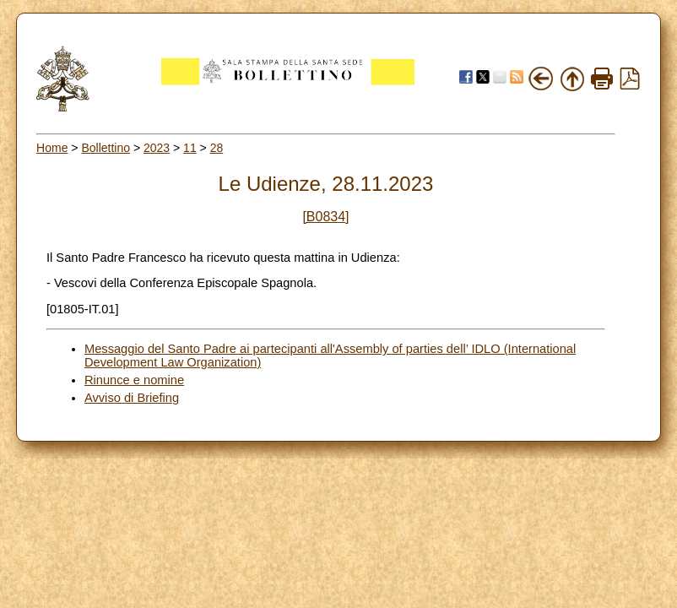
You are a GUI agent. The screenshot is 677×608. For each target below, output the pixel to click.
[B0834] (325, 216)
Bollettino (105, 148)
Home (52, 148)
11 (190, 148)
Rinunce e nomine (134, 380)
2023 (157, 148)
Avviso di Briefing (131, 397)
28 (217, 148)
